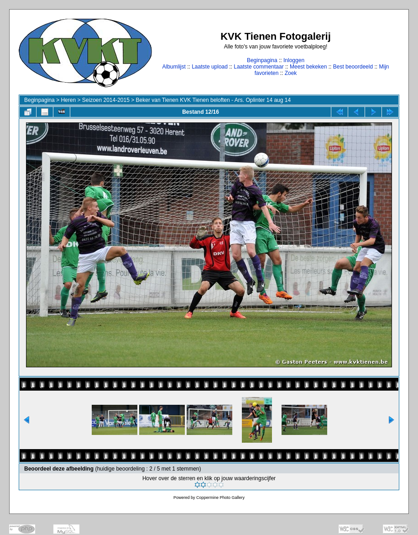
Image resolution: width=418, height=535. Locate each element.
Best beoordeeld (353, 67)
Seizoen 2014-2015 (106, 100)
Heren (68, 100)
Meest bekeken (308, 67)
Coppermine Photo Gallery (220, 497)
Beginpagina (262, 60)
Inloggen (293, 60)
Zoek (291, 73)
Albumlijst (173, 67)
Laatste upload (210, 67)
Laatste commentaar (258, 67)
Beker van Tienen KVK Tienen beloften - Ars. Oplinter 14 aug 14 (213, 100)
